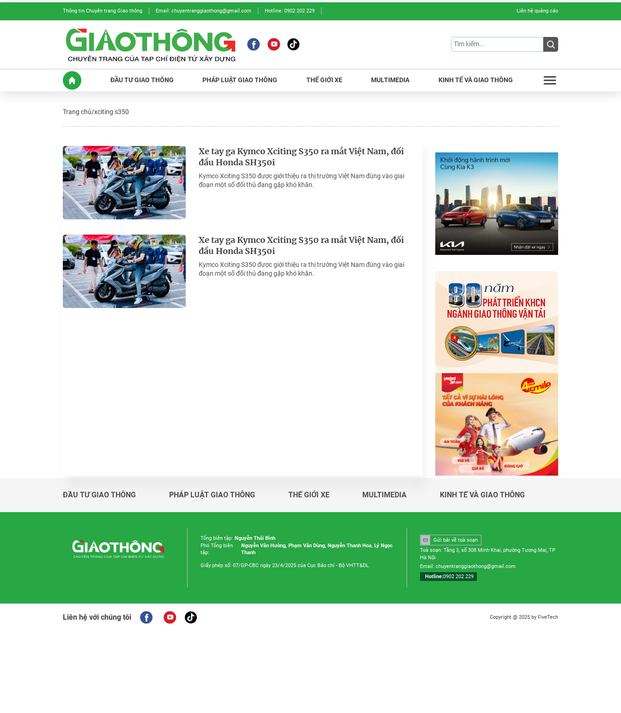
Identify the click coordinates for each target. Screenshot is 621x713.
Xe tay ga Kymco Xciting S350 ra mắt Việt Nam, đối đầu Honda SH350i (302, 157)
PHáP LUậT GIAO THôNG (239, 80)
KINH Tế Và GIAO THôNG (475, 80)
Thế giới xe (308, 495)
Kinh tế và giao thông (482, 495)
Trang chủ (77, 111)
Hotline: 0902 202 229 (290, 11)
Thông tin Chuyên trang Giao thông (102, 11)
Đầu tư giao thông (99, 495)
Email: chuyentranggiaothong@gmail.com (203, 11)
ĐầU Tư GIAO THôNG (142, 80)
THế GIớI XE (324, 80)
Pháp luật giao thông (212, 495)
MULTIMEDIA (390, 80)
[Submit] (550, 44)
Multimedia (384, 495)
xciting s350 (111, 111)
